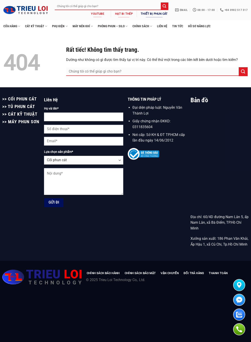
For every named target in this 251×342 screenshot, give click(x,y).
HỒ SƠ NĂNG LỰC (199, 26)
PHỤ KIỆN (59, 26)
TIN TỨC (177, 26)
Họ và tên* (51, 109)
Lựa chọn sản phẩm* (58, 152)
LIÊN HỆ (162, 26)
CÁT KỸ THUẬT (36, 26)
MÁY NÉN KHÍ (83, 26)
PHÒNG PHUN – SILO (113, 26)
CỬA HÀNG (11, 26)
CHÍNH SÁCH (142, 26)
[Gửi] (164, 6)
